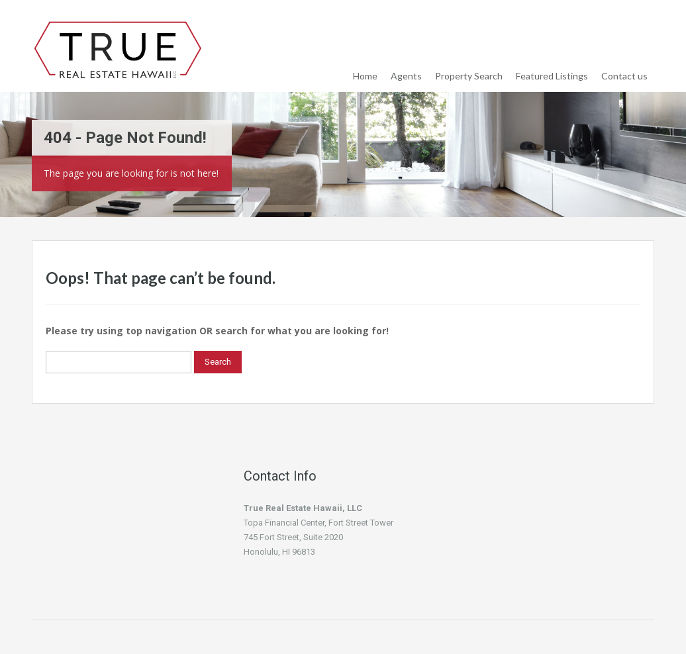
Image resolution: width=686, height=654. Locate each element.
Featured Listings (552, 75)
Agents (406, 75)
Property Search (469, 75)
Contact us (624, 75)
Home (365, 75)
